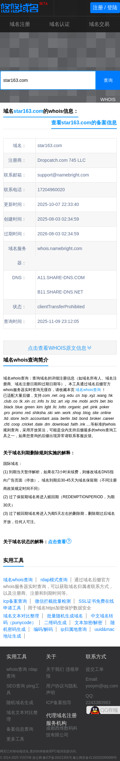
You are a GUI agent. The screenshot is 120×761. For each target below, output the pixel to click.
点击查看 (60, 541)
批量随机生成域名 (65, 615)
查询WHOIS (108, 84)
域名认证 (59, 24)
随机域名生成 (19, 702)
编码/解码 (43, 629)
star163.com (28, 111)
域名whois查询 (88, 390)
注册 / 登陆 (105, 7)
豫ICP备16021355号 (57, 757)
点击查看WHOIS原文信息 (60, 348)
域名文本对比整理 (21, 615)
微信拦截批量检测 (53, 601)
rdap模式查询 (54, 579)
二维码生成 (55, 622)
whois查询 (16, 669)
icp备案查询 (15, 601)
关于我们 (55, 669)
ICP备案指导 (58, 702)
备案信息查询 (19, 729)
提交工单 (95, 669)
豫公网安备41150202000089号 (95, 757)
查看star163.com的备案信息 (84, 122)
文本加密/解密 (89, 622)
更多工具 (15, 738)
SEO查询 (15, 685)
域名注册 (20, 24)
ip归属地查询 (74, 629)
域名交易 (99, 24)
